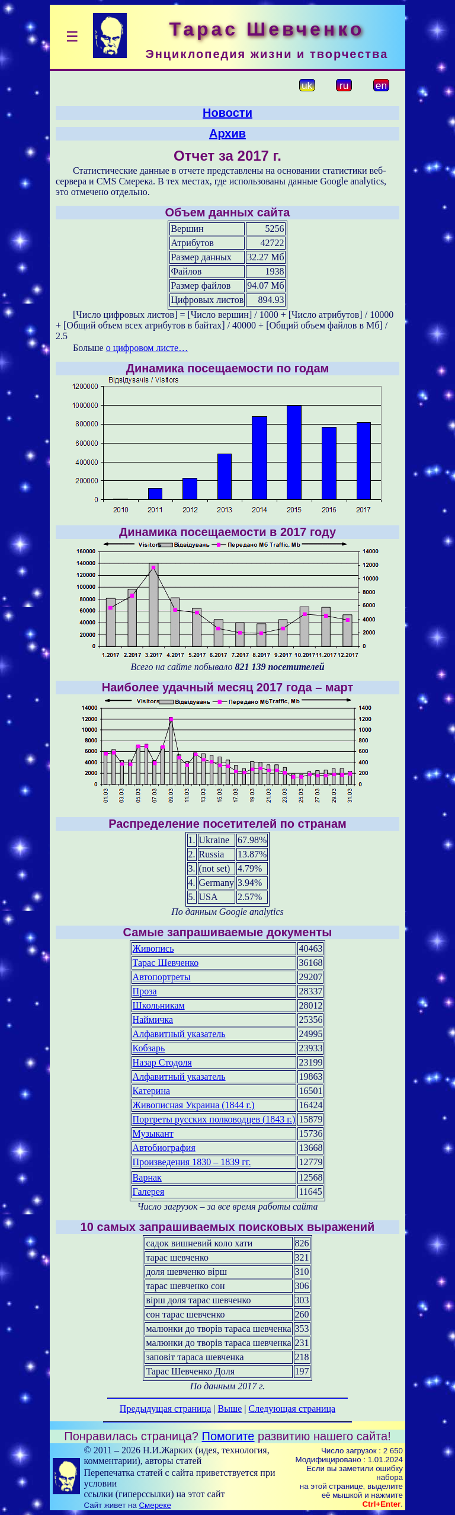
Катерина (151, 1091)
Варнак (147, 1177)
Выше (229, 1409)
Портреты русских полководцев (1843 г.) (214, 1119)
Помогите (228, 1436)
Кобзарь (149, 1048)
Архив (227, 133)
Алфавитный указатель (179, 1034)
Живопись (153, 948)
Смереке (155, 1505)
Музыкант (153, 1133)
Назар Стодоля (162, 1062)
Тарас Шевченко (166, 963)
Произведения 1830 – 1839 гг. (192, 1162)
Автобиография (164, 1148)
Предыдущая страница (165, 1409)
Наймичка (153, 1020)
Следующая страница (292, 1409)
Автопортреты (162, 977)
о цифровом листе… (147, 348)
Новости (227, 112)
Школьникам (159, 1005)
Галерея (149, 1192)
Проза (145, 991)
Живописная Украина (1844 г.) (194, 1105)
